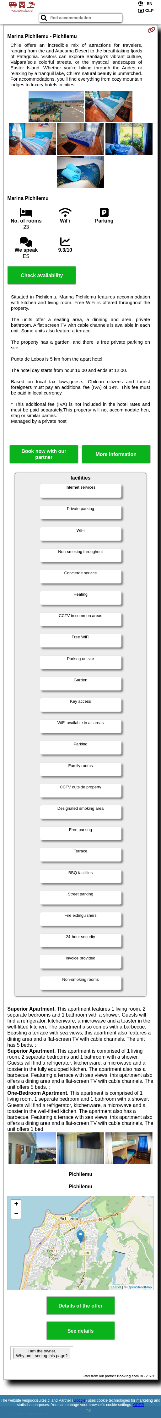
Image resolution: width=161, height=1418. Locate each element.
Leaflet (116, 1287)
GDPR (138, 1405)
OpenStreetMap (139, 1287)
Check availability (42, 275)
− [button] (16, 1214)
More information (116, 454)
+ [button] (16, 1204)
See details (80, 1331)
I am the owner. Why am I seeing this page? (41, 1353)
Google (79, 1400)
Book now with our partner (43, 454)
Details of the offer (80, 1305)
